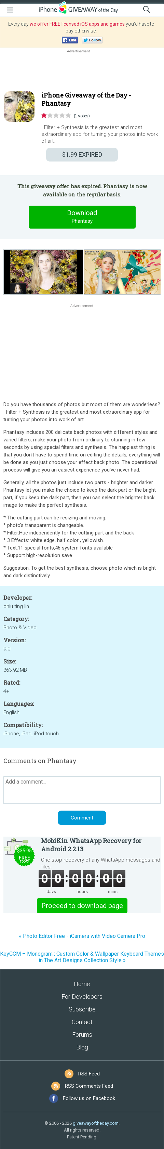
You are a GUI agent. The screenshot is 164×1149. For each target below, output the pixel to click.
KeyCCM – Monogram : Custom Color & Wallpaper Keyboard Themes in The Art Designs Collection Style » (82, 957)
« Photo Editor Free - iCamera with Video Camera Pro (82, 936)
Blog (82, 1047)
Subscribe (82, 1009)
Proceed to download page (82, 906)
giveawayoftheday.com (96, 1123)
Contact (82, 1021)
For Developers (82, 996)
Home (82, 983)
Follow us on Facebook (89, 1098)
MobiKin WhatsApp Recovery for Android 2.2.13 (91, 845)
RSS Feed (89, 1074)
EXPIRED (82, 154)
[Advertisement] (82, 71)
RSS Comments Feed (89, 1086)
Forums (82, 1034)
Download (82, 217)
